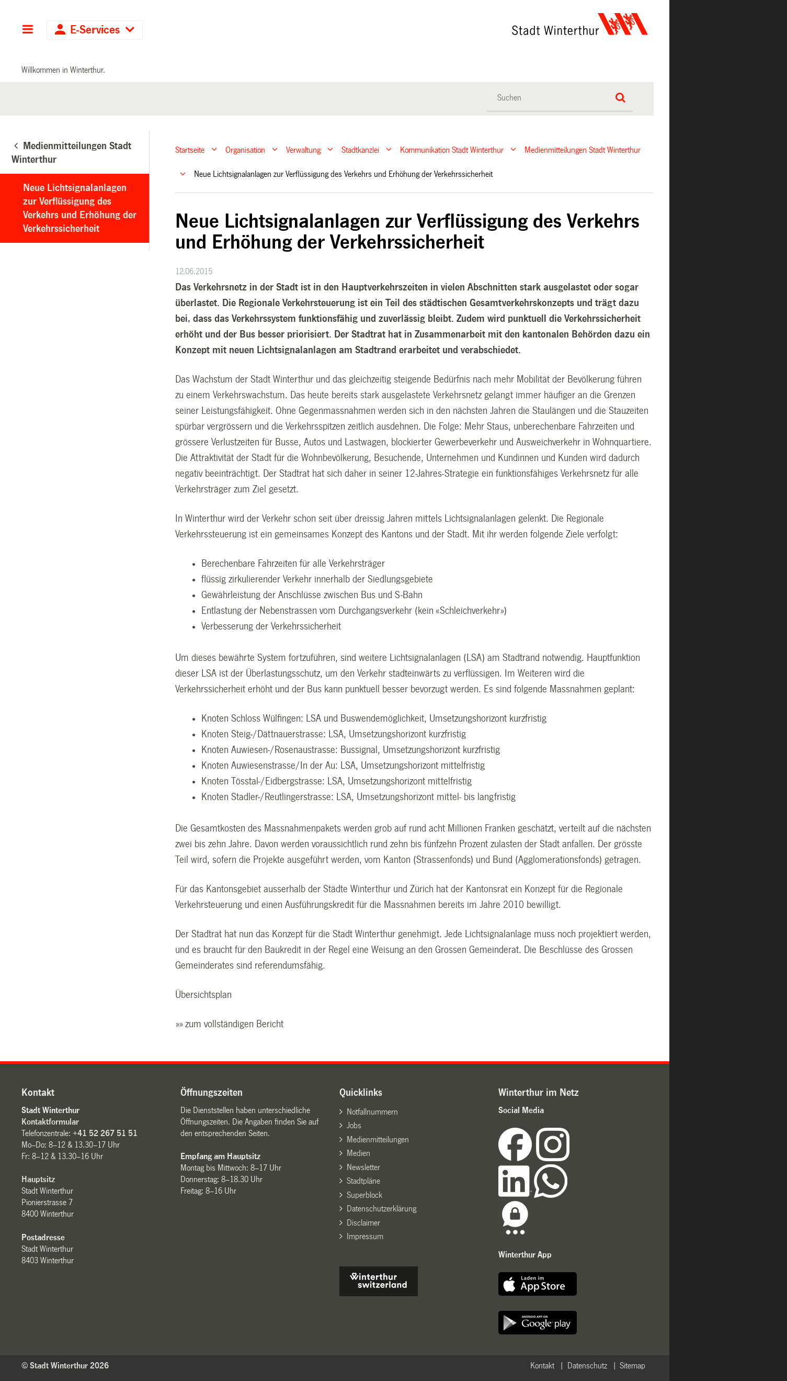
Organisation (245, 149)
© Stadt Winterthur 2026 (65, 1365)
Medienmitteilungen (378, 1139)
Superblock (364, 1195)
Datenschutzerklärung (381, 1208)
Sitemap (632, 1365)
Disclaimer (363, 1222)
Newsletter (363, 1167)
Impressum (365, 1236)
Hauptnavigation (27, 30)
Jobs (354, 1125)
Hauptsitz (38, 1179)
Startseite (189, 149)
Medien (358, 1153)
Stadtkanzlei (360, 149)
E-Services (95, 30)
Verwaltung (303, 149)
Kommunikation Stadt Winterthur (452, 149)
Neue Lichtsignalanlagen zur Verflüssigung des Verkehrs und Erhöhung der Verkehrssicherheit (79, 208)
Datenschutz (587, 1365)
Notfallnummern (372, 1111)
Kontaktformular (50, 1121)
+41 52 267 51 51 (105, 1133)
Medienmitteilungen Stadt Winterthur (582, 149)
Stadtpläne (363, 1180)
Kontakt (542, 1365)
